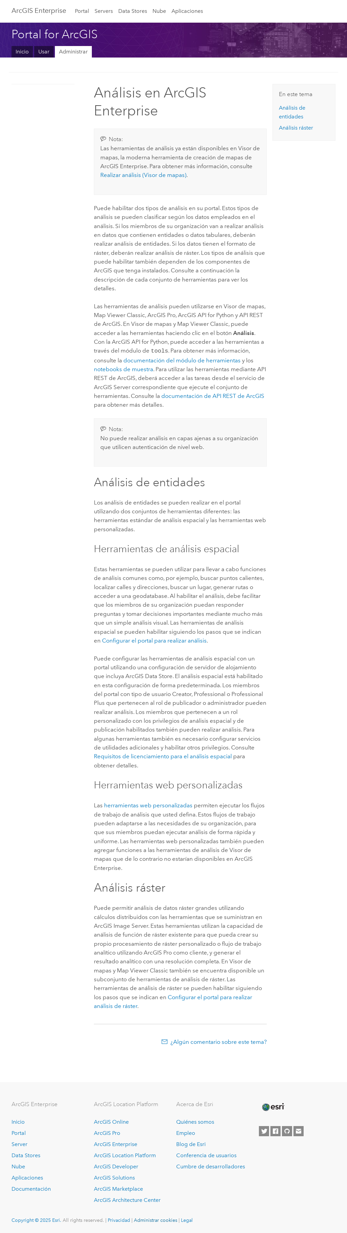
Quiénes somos (195, 1121)
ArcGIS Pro (107, 1132)
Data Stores (132, 11)
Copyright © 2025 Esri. (36, 1219)
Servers (104, 11)
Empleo (185, 1132)
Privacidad (119, 1219)
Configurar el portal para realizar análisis (154, 639)
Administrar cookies (155, 1219)
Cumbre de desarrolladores (210, 1166)
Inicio (22, 51)
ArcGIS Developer (116, 1166)
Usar (43, 51)
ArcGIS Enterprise (39, 10)
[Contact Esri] (298, 1130)
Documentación (31, 1188)
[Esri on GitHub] (287, 1130)
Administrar (73, 51)
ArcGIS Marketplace (118, 1188)
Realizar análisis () (143, 175)
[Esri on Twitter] (264, 1130)
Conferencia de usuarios (206, 1154)
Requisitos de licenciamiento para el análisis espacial (163, 755)
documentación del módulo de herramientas (182, 359)
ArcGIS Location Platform (125, 1154)
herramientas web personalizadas (148, 804)
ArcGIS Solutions (114, 1177)
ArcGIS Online (111, 1121)
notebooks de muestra (123, 368)
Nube (159, 11)
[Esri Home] (273, 1106)
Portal (82, 11)
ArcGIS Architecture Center (127, 1199)
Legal (187, 1219)
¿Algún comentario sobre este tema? (218, 1041)
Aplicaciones (187, 11)
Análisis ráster (296, 128)
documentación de (212, 395)
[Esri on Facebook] (275, 1130)
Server (19, 1143)
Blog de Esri (191, 1143)
